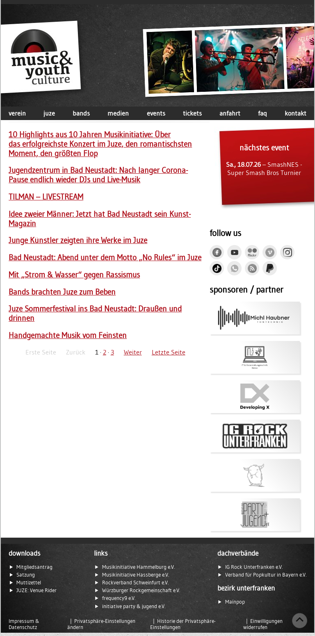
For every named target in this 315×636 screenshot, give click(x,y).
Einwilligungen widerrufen (263, 624)
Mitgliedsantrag (34, 567)
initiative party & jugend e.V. (133, 606)
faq (262, 113)
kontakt (295, 113)
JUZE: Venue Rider (36, 590)
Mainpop (235, 602)
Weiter (133, 352)
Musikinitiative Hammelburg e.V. (138, 567)
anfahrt (229, 113)
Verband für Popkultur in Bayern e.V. (265, 575)
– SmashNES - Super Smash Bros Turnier (264, 160)
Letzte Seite (168, 352)
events (156, 113)
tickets (192, 113)
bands (81, 113)
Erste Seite (40, 352)
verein (17, 113)
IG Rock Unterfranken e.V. (254, 567)
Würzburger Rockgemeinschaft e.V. (141, 590)
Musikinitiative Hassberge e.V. (135, 575)
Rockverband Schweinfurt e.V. (135, 582)
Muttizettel (28, 582)
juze (49, 113)
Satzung (25, 575)
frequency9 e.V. (118, 598)
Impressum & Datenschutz (24, 624)
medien (118, 113)
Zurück (75, 352)
